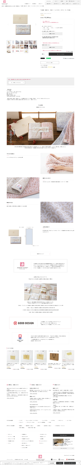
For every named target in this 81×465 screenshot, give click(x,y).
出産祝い (38, 425)
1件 (46, 65)
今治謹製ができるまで (26, 438)
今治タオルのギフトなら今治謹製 (69, 455)
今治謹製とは (27, 3)
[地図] (65, 443)
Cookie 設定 (26, 459)
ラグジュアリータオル (30, 422)
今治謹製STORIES (11, 441)
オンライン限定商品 (41, 422)
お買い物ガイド (56, 3)
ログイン (56, 1)
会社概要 (41, 438)
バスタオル (53, 420)
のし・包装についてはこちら (16, 82)
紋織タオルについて (40, 253)
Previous (9, 24)
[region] (40, 463)
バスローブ (21, 422)
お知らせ (40, 3)
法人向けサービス (76, 3)
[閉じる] (79, 463)
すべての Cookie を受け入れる (70, 463)
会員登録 (62, 1)
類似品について (43, 436)
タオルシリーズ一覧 (11, 438)
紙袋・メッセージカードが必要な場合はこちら (50, 22)
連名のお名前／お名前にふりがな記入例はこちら (51, 42)
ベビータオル (69, 420)
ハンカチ (20, 420)
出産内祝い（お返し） (48, 425)
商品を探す (49, 3)
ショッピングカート (43, 441)
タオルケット (60, 420)
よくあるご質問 (24, 447)
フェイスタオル (45, 420)
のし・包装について (46, 21)
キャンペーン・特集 (11, 436)
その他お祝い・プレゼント (60, 425)
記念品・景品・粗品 (31, 427)
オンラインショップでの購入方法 (27, 441)
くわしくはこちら (10, 398)
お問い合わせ (72, 1)
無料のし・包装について (66, 3)
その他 (50, 422)
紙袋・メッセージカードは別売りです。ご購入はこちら (52, 50)
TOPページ (10, 434)
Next (35, 24)
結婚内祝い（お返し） (30, 425)
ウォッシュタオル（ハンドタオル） (32, 420)
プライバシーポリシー (10, 459)
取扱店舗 (34, 3)
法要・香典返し (22, 427)
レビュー (9, 443)
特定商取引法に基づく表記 (19, 459)
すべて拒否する (59, 463)
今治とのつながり (25, 436)
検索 (66, 1)
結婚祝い (20, 425)
